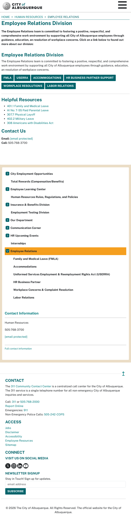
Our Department (22, 220)
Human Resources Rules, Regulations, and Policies (44, 197)
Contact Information (22, 313)
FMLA (8, 77)
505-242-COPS (54, 414)
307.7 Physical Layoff (21, 114)
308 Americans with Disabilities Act (30, 123)
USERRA (22, 77)
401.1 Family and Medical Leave (28, 106)
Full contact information (18, 348)
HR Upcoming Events (24, 235)
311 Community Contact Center (31, 386)
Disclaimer (12, 432)
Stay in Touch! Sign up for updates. (28, 478)
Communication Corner (26, 228)
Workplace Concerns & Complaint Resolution (43, 289)
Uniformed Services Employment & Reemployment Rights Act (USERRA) (61, 274)
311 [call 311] (14, 401)
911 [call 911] (26, 410)
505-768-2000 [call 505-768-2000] (29, 401)
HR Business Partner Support (90, 77)
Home (5, 17)
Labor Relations (60, 86)
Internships (18, 243)
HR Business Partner (27, 282)
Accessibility (13, 436)
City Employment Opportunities (32, 173)
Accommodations (47, 77)
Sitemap (10, 445)
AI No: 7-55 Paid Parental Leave (28, 110)
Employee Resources (19, 440)
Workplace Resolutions (23, 86)
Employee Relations (24, 251)
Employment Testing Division (30, 212)
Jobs (8, 428)
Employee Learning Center (28, 189)
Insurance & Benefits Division (30, 204)
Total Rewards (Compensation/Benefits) (37, 181)
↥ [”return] (123, 373)
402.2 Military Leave (20, 118)
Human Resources (29, 17)
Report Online (14, 406)
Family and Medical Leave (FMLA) (35, 259)
